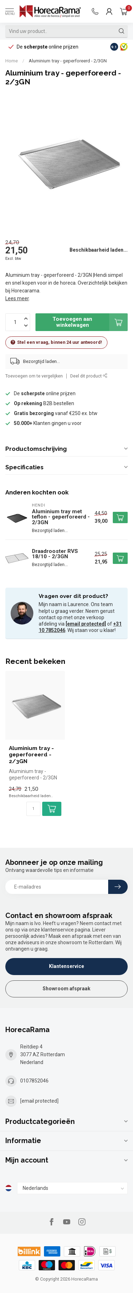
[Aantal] (33, 809)
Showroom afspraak (66, 988)
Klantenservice (66, 966)
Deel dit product (88, 376)
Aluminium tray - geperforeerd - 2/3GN (68, 60)
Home (11, 60)
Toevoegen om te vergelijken (34, 376)
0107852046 (34, 1081)
